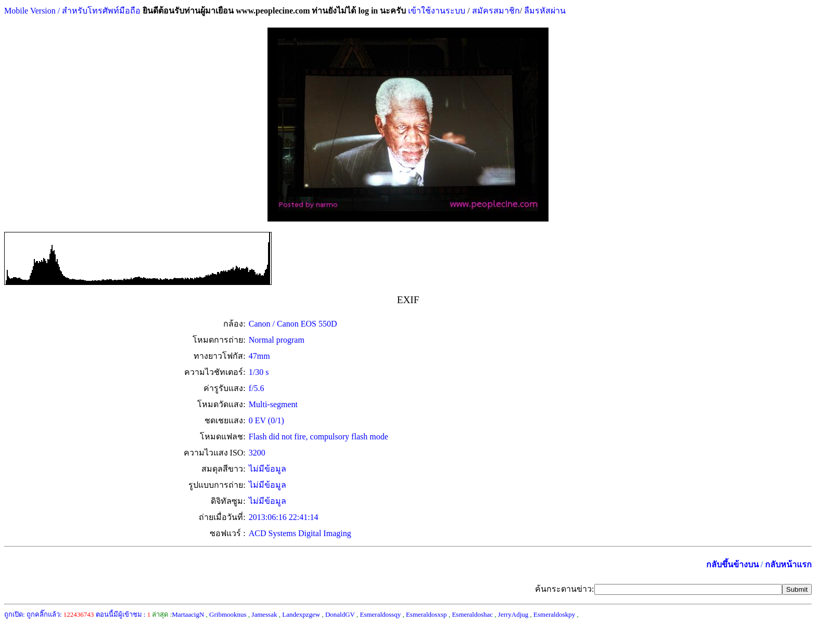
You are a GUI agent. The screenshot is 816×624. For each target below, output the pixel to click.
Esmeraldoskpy (554, 614)
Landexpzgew (301, 614)
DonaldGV (340, 614)
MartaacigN (188, 614)
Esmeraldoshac (472, 614)
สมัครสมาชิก (496, 10)
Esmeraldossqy (380, 614)
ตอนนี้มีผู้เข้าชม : (123, 614)
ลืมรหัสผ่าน (544, 10)
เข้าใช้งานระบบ (435, 10)
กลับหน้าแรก (788, 564)
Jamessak (264, 614)
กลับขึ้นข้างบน (732, 564)
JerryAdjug (513, 614)
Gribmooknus (228, 614)
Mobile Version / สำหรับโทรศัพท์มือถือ (72, 10)
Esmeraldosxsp (426, 614)
